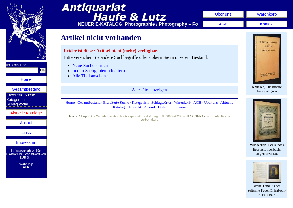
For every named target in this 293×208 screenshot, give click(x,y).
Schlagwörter (17, 104)
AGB (223, 24)
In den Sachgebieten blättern (98, 70)
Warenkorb (267, 14)
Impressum (26, 142)
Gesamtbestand (26, 89)
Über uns (223, 14)
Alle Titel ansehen (89, 75)
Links (26, 132)
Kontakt (267, 24)
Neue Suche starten (90, 65)
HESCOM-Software (199, 116)
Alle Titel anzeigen (149, 89)
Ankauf (26, 122)
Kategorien (15, 99)
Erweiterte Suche (20, 95)
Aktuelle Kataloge (26, 113)
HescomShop (77, 116)
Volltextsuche (16, 65)
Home (26, 79)
